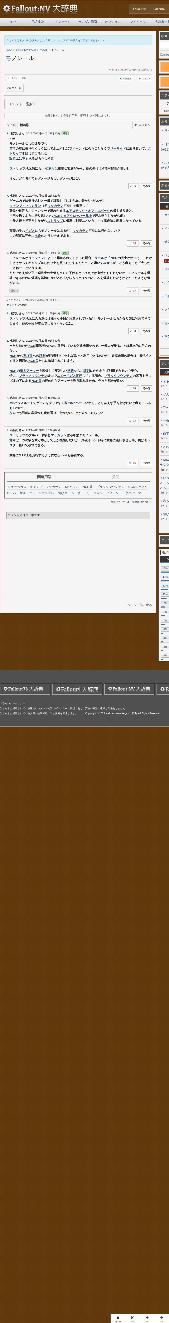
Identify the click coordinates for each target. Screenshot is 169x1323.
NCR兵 (49, 168)
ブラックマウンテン (33, 375)
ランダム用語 (87, 22)
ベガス (30, 230)
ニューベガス (17, 487)
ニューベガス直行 (69, 375)
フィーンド (77, 148)
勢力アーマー (29, 370)
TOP (12, 22)
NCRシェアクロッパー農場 (72, 215)
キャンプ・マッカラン (25, 205)
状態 (70, 370)
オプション (113, 22)
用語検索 (37, 22)
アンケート (63, 22)
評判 (42, 355)
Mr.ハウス (17, 403)
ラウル (99, 258)
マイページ (138, 22)
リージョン (36, 258)
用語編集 (125, 78)
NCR (114, 258)
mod (64, 455)
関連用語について (142, 502)
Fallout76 (139, 9)
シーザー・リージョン (86, 493)
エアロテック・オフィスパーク (88, 210)
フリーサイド (116, 148)
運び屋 (28, 355)
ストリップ (17, 168)
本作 (38, 235)
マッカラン (55, 205)
